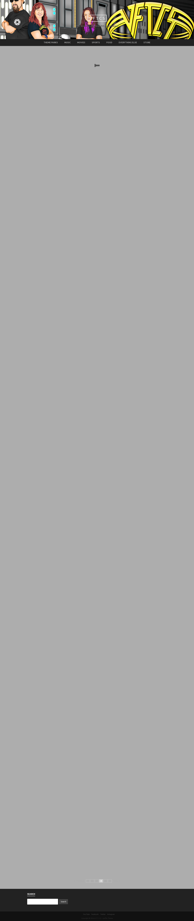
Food (109, 42)
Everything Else (128, 42)
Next (117, 880)
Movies (81, 42)
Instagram (111, 914)
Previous (79, 880)
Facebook (95, 914)
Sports (96, 42)
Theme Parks (51, 42)
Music (67, 42)
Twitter (103, 914)
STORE (147, 42)
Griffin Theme (108, 918)
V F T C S (97, 18)
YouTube (86, 914)
